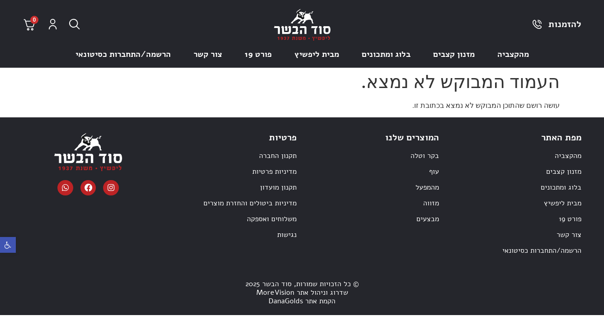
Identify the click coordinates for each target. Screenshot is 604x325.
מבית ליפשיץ (316, 54)
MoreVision (275, 292)
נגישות (287, 234)
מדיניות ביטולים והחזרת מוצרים (250, 203)
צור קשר (207, 54)
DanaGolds (286, 301)
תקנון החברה (278, 155)
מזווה (431, 203)
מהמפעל (427, 187)
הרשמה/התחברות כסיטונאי (123, 54)
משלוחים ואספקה (272, 218)
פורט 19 (258, 54)
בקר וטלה (425, 155)
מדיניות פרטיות (274, 171)
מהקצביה (513, 54)
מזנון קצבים (454, 54)
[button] (8, 245)
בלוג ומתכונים (386, 54)
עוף (434, 171)
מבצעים (427, 218)
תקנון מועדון (278, 187)
